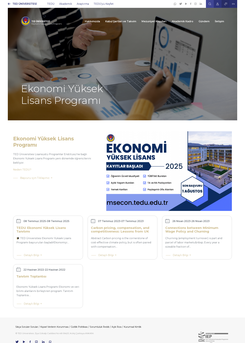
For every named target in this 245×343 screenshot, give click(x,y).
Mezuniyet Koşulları (154, 21)
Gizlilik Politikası (79, 326)
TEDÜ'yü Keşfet (104, 3)
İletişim (219, 21)
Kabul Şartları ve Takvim (120, 21)
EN (233, 4)
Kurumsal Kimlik (132, 326)
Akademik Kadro (182, 21)
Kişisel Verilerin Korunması (54, 326)
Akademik (65, 3)
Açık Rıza (116, 326)
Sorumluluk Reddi (99, 326)
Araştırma (83, 3)
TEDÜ (51, 3)
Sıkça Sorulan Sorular (26, 326)
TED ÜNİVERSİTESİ (24, 3)
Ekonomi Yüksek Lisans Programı (47, 24)
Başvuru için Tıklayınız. (35, 178)
